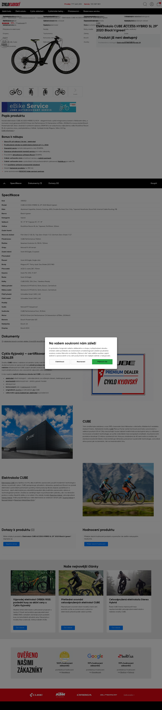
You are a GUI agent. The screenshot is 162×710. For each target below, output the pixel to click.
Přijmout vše (102, 362)
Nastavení (81, 362)
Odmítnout (59, 362)
